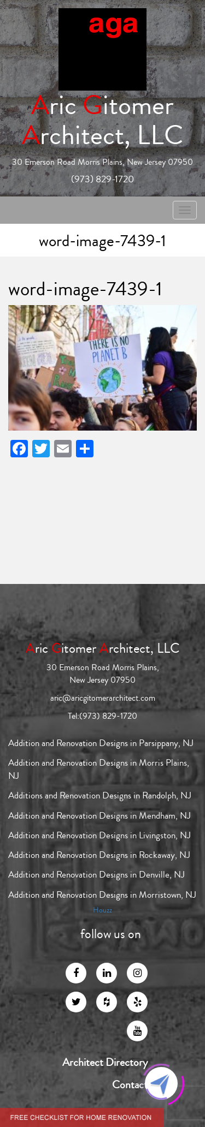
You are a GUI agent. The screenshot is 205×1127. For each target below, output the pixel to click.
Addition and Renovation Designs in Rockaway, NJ (99, 855)
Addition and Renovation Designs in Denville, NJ (96, 874)
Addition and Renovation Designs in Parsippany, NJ (101, 743)
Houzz (102, 910)
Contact (130, 1085)
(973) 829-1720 (102, 179)
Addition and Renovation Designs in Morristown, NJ (102, 895)
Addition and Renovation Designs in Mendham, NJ (99, 815)
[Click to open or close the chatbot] (161, 1083)
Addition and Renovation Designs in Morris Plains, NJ (98, 769)
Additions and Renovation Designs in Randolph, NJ (99, 795)
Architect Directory (105, 1062)
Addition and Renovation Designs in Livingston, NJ (99, 835)
